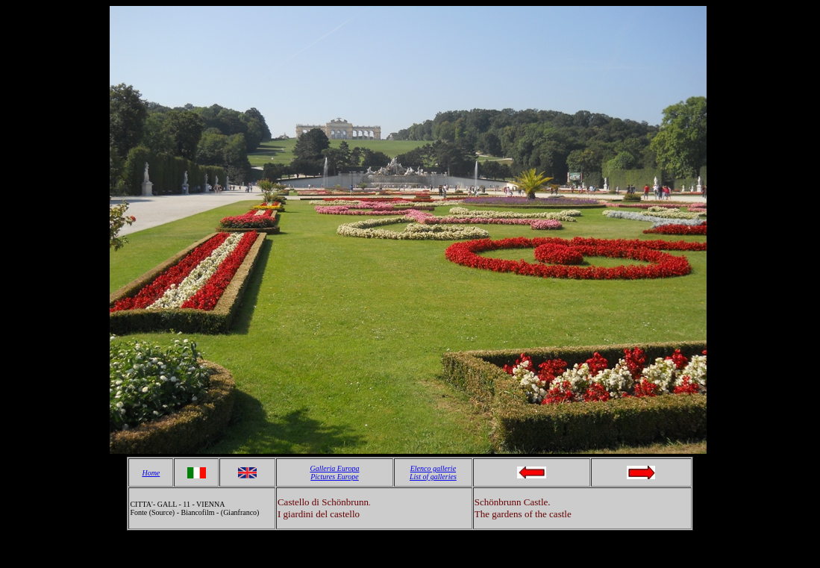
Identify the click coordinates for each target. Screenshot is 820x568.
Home (151, 473)
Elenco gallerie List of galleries (433, 472)
